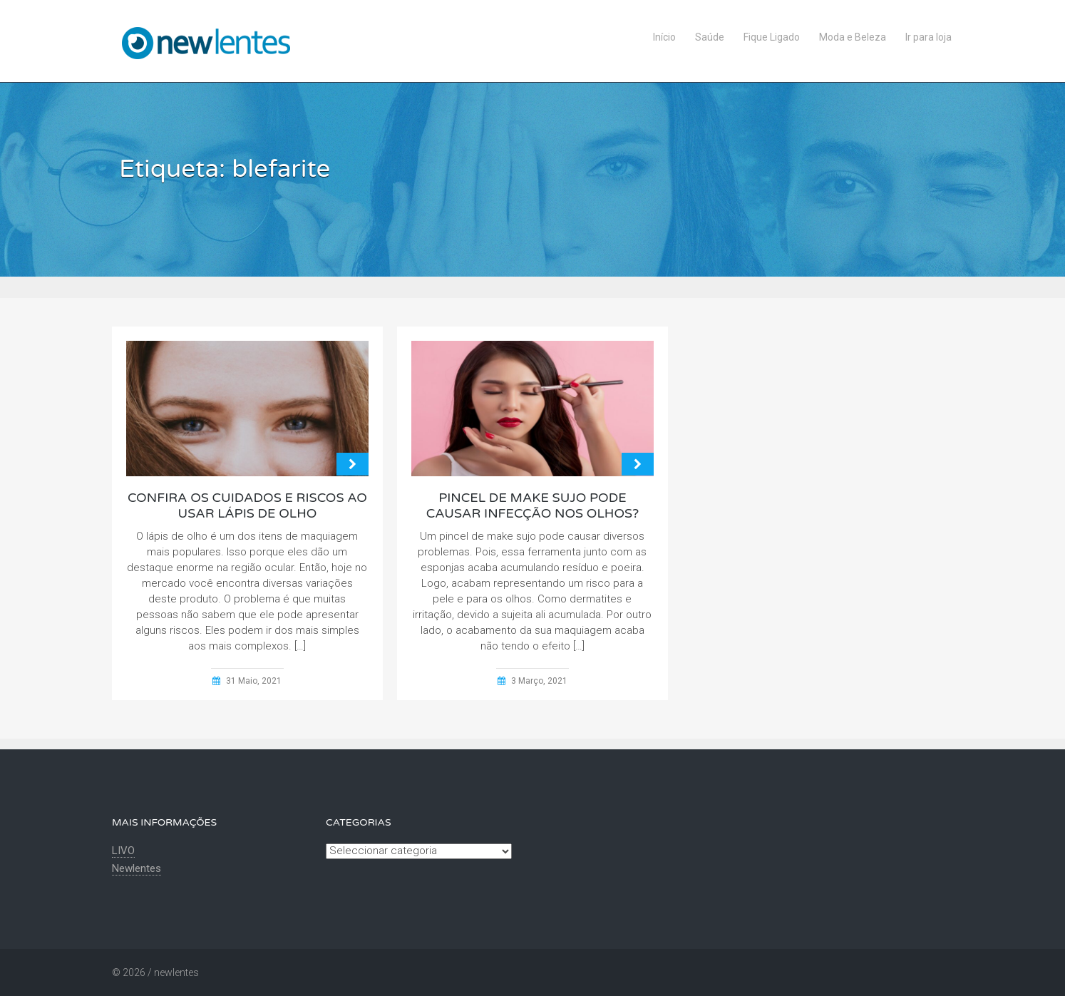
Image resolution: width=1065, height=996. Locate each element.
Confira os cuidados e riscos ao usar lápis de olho (247, 505)
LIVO (123, 850)
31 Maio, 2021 (254, 681)
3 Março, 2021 (539, 681)
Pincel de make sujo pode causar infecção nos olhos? (532, 505)
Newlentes (136, 868)
